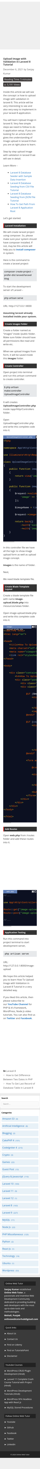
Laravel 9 (7, 1213)
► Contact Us (11, 1339)
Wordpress (8, 1270)
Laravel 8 (11, 1071)
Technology (8, 1256)
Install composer (26, 249)
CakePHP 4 (8, 1140)
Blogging (7, 1133)
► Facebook (10, 1433)
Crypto (6, 1155)
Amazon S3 (8, 1119)
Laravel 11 (8, 1191)
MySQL (6, 1220)
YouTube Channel (18, 1004)
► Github (9, 1428)
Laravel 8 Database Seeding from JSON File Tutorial (22, 197)
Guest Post (8, 1169)
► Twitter (9, 1439)
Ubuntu (6, 1263)
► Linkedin (9, 1444)
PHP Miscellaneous (12, 1234)
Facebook (26, 1018)
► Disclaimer (10, 1356)
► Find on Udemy (13, 1345)
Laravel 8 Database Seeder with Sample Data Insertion (21, 176)
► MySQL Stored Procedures (18, 1408)
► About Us (10, 1334)
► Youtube (9, 1422)
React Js (6, 1249)
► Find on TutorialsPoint (16, 1350)
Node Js (6, 1227)
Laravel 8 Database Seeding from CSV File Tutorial (22, 186)
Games (6, 1162)
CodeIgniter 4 (9, 1148)
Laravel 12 (8, 1198)
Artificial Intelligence (13, 1126)
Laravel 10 (8, 1184)
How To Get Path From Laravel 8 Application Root (22, 207)
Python (6, 1242)
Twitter (11, 1018)
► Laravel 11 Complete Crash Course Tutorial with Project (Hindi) (18, 1382)
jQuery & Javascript (12, 1177)
